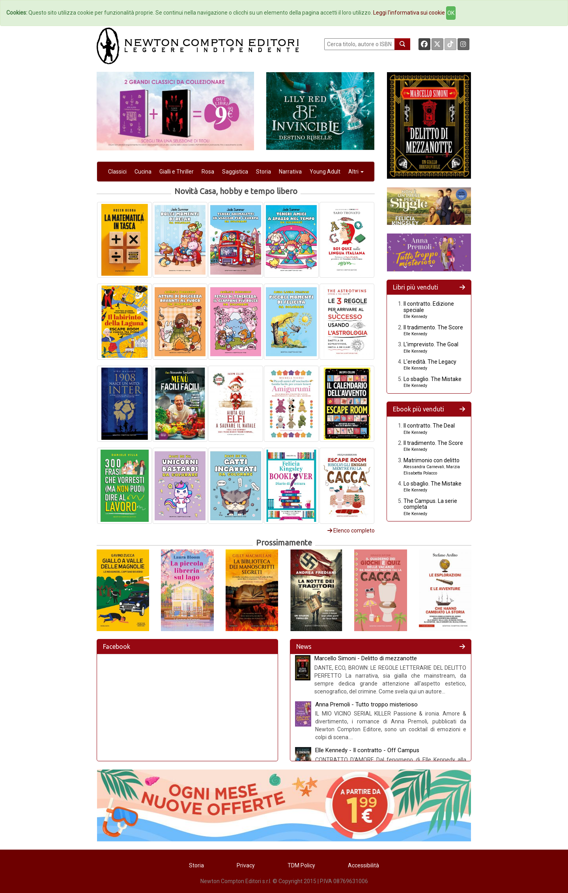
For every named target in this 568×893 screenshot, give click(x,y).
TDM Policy (301, 865)
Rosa (208, 171)
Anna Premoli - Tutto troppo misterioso (366, 704)
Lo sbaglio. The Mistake (433, 379)
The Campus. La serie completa (430, 504)
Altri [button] (356, 171)
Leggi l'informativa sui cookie (409, 12)
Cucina (143, 171)
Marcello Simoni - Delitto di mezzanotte (365, 658)
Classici (117, 171)
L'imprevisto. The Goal (431, 344)
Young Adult (325, 171)
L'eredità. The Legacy (430, 362)
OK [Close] (450, 13)
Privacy (246, 865)
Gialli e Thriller (176, 171)
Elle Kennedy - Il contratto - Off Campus (367, 750)
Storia (263, 171)
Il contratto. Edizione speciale (429, 307)
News (304, 646)
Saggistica (235, 171)
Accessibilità (363, 865)
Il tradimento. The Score (433, 327)
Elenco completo (351, 530)
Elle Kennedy (415, 316)
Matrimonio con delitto (432, 460)
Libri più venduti (415, 287)
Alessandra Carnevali (424, 466)
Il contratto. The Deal (429, 425)
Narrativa (290, 171)
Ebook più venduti (418, 409)
